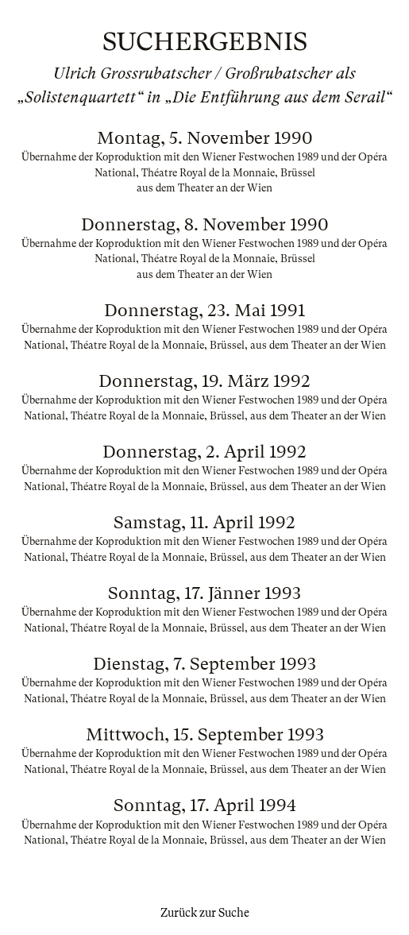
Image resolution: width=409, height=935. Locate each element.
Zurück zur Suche (204, 912)
